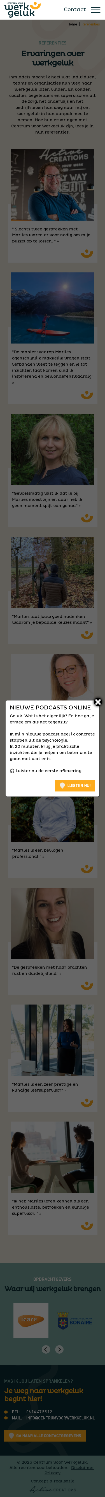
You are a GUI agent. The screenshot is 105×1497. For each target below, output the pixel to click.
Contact (75, 9)
